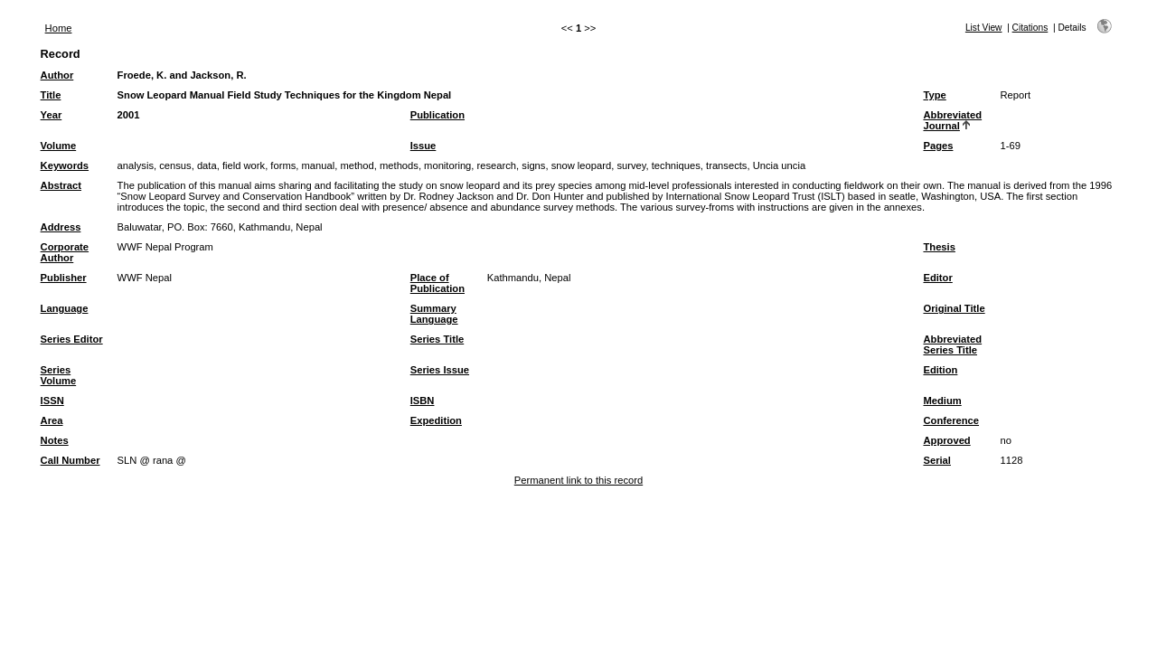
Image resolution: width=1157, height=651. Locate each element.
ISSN (52, 400)
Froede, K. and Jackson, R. (182, 75)
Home (58, 28)
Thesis (939, 246)
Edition (940, 369)
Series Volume (59, 375)
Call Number (70, 460)
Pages (938, 145)
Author (57, 75)
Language (65, 308)
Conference (951, 420)
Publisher (64, 277)
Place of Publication (437, 283)
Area (52, 420)
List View (983, 28)
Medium (942, 400)
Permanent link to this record (578, 480)
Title (51, 95)
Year (51, 114)
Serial (936, 460)
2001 (129, 114)
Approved (946, 440)
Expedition (436, 420)
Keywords (65, 165)
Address (61, 227)
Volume (59, 145)
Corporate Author (65, 252)
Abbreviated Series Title (952, 344)
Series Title (437, 339)
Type (934, 95)
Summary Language (434, 314)
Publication (437, 114)
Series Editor (72, 339)
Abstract (61, 185)
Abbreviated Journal (952, 120)
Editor (937, 277)
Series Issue (439, 369)
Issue (423, 145)
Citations (1030, 28)
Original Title (953, 308)
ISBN (422, 400)
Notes (55, 440)
